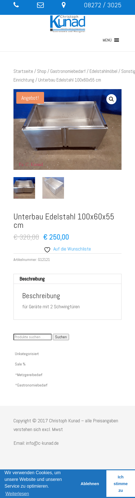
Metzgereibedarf (29, 374)
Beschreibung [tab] (32, 278)
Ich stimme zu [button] (121, 484)
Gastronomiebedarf (68, 71)
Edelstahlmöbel (103, 71)
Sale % (20, 364)
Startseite (23, 71)
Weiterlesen (17, 493)
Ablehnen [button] (90, 483)
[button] (107, 40)
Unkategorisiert (27, 353)
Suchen (61, 337)
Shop (41, 71)
